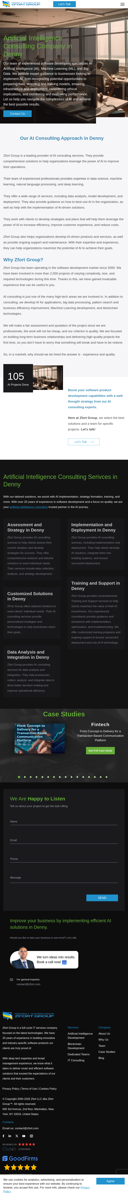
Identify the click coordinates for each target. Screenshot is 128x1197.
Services (73, 1027)
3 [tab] (31, 777)
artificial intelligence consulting (29, 507)
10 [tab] (71, 777)
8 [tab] (60, 777)
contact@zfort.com (28, 984)
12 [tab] (83, 777)
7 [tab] (54, 777)
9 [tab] (65, 777)
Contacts (8, 1122)
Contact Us (17, 113)
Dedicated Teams (79, 1054)
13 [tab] (89, 777)
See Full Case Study (100, 750)
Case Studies (106, 1051)
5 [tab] (42, 777)
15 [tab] (101, 777)
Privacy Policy (10, 1088)
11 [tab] (77, 777)
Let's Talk (64, 4)
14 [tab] (95, 777)
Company (104, 1027)
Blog (101, 1058)
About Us (104, 1033)
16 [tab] (106, 777)
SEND (102, 898)
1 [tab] (19, 777)
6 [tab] (48, 777)
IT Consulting (76, 1060)
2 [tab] (25, 777)
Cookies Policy (48, 1088)
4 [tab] (36, 777)
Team (102, 1045)
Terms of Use (29, 1088)
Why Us (103, 1039)
